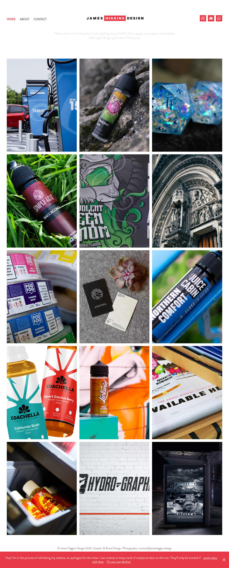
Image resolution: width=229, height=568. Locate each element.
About (24, 19)
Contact (40, 19)
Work (11, 19)
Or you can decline (119, 561)
